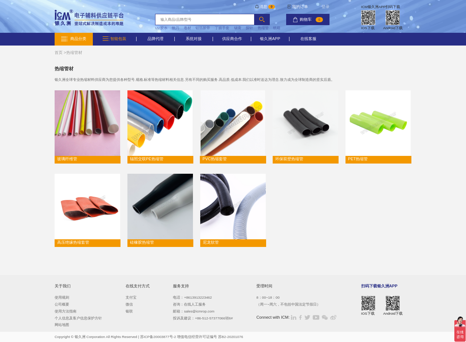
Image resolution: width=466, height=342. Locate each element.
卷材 (187, 28)
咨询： (178, 304)
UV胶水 (161, 28)
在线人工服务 (195, 304)
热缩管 (263, 28)
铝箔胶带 (203, 28)
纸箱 (276, 28)
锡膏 (237, 28)
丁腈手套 (222, 28)
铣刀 (175, 28)
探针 (249, 28)
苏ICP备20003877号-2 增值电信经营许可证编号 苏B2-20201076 (191, 337)
